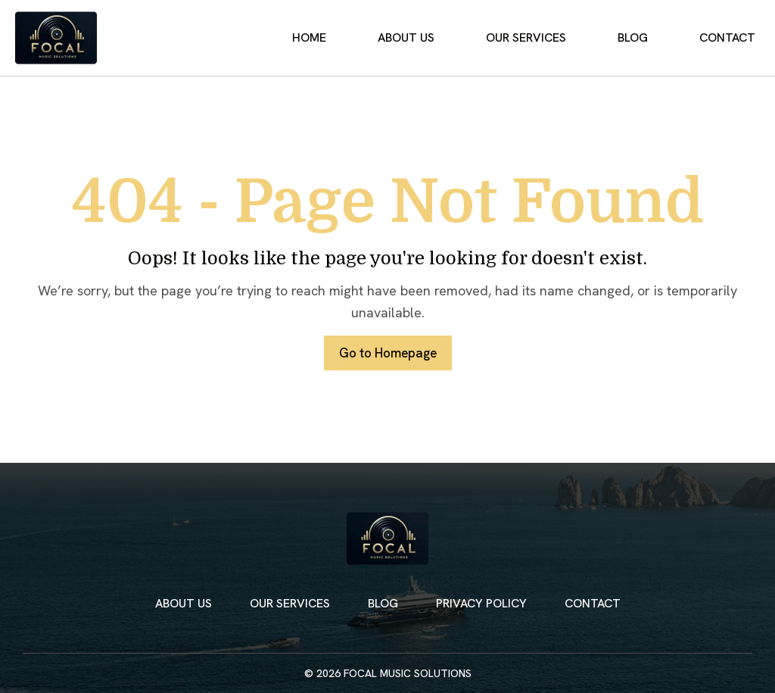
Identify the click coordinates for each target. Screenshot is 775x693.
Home (353, 38)
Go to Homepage (387, 353)
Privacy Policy (481, 603)
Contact (732, 38)
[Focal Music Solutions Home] (56, 37)
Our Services (550, 38)
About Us (440, 38)
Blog (647, 38)
